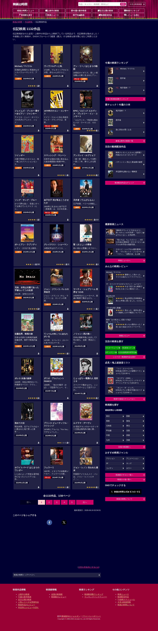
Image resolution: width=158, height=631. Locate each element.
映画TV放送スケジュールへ (124, 399)
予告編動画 (78, 15)
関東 (128, 416)
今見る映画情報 (124, 602)
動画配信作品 (105, 15)
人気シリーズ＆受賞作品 (28, 602)
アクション (110, 458)
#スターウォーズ (112, 348)
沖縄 (128, 440)
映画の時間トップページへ (24, 575)
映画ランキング (131, 10)
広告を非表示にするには (88, 567)
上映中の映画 (52, 10)
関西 (108, 421)
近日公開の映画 (105, 10)
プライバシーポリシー (91, 616)
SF (107, 463)
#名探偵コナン (127, 348)
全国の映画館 (57, 594)
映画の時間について (124, 499)
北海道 (108, 426)
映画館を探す (25, 15)
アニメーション (132, 458)
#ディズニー (110, 352)
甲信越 (108, 431)
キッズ (129, 463)
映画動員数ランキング (93, 594)
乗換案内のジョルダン (70, 616)
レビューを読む (131, 15)
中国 (108, 435)
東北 (128, 426)
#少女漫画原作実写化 (126, 352)
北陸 (128, 431)
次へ (85, 502)
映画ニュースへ (124, 260)
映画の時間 (17, 22)
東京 (108, 416)
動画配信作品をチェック (124, 183)
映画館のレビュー (58, 597)
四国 (128, 435)
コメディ (109, 468)
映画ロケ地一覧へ (124, 479)
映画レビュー (124, 336)
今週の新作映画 (78, 10)
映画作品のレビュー (26, 605)
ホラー (129, 468)
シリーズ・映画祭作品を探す (124, 357)
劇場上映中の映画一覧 (124, 141)
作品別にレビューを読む (28, 607)
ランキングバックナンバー (95, 597)
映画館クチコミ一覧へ (124, 475)
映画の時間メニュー (25, 11)
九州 (108, 440)
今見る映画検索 (136, 4)
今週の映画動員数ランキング (117, 99)
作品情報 (28, 22)
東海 (128, 421)
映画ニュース (52, 15)
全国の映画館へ (124, 447)
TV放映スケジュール (126, 599)
